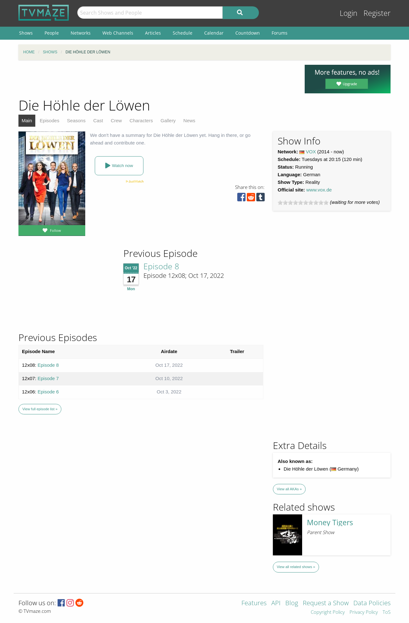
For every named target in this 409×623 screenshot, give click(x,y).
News (190, 120)
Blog (291, 603)
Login (348, 13)
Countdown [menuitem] (247, 33)
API (276, 603)
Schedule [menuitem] (182, 33)
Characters (141, 120)
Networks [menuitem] (81, 33)
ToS (387, 612)
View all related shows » (296, 567)
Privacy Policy (364, 612)
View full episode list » (39, 409)
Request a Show (326, 603)
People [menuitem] (52, 33)
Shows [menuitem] (26, 33)
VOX (311, 151)
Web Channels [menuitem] (117, 33)
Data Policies (372, 603)
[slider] (303, 202)
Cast (98, 120)
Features (254, 603)
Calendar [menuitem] (214, 33)
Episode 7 (48, 378)
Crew (116, 120)
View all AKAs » (289, 489)
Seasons (76, 120)
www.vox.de (319, 189)
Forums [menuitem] (280, 33)
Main (27, 120)
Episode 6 (48, 391)
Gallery (168, 120)
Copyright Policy (328, 612)
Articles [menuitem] (153, 33)
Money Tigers (330, 522)
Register (377, 13)
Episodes (49, 120)
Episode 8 (161, 266)
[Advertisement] (157, 79)
